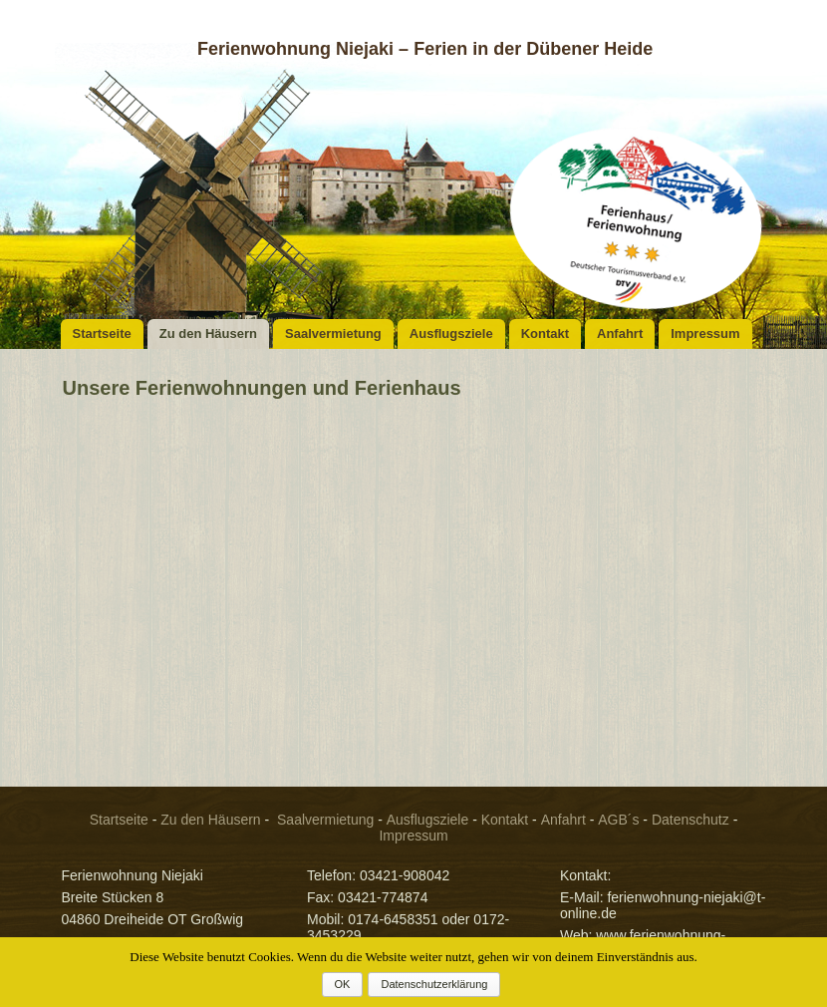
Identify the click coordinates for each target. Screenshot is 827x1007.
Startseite (102, 333)
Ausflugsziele (451, 333)
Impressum (705, 333)
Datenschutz (690, 820)
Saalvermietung (333, 333)
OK (343, 984)
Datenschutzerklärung (434, 984)
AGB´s (618, 820)
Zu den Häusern (208, 333)
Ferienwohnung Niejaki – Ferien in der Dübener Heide (425, 49)
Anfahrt (620, 333)
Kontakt (545, 333)
